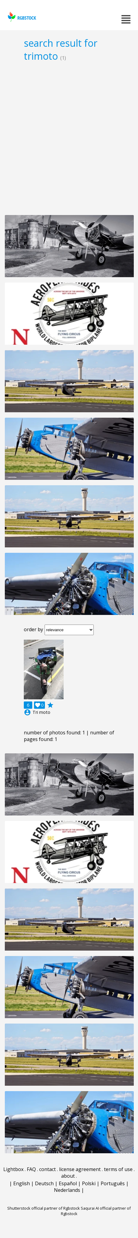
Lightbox (13, 1169)
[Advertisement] (69, 138)
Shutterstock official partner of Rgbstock (43, 1208)
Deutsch (44, 1183)
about (68, 1176)
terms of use (118, 1169)
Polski (89, 1183)
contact (47, 1169)
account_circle (27, 712)
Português (113, 1183)
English (21, 1183)
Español (68, 1183)
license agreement (80, 1169)
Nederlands (67, 1190)
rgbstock (21, 16)
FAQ (31, 1169)
